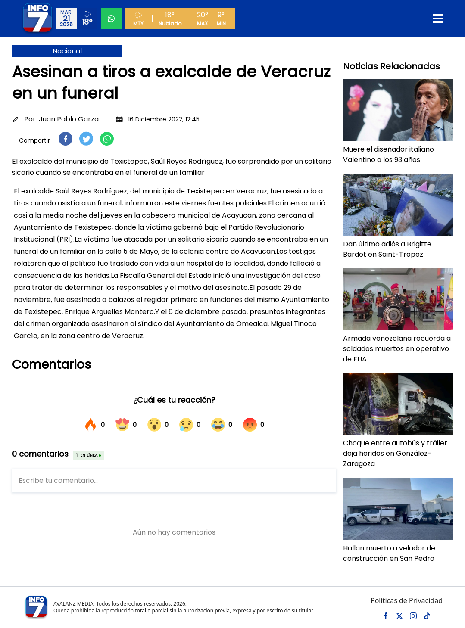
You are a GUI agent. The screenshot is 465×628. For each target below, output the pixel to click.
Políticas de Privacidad (407, 600)
